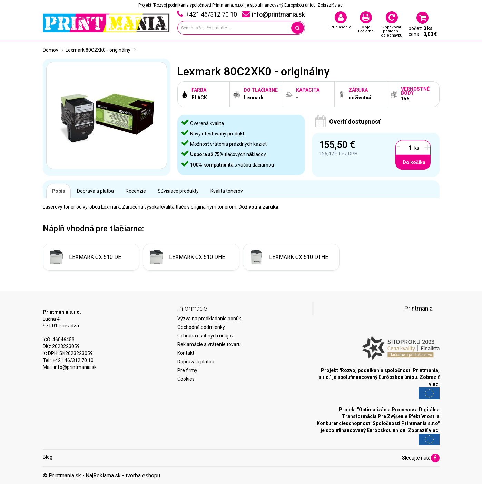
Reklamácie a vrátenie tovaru (209, 344)
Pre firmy (187, 370)
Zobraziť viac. (331, 5)
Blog (47, 457)
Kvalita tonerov (226, 191)
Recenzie (136, 191)
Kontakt (185, 353)
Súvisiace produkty (178, 191)
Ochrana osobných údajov (205, 336)
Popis (58, 191)
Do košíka (414, 162)
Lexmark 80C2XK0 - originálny (98, 50)
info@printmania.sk (75, 367)
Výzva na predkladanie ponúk (209, 318)
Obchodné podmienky (201, 327)
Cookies (186, 379)
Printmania (418, 308)
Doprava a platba (95, 191)
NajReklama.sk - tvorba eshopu (123, 475)
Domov (50, 50)
